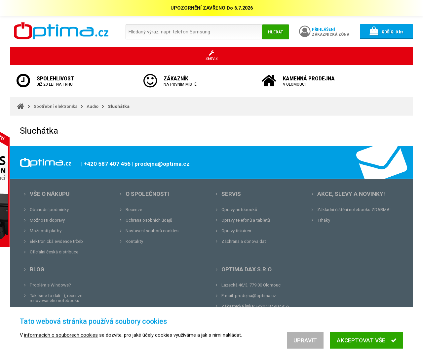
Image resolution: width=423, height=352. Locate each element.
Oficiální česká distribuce (54, 251)
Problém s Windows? (50, 285)
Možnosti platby (45, 230)
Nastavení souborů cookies (152, 230)
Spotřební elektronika (55, 106)
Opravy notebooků (239, 209)
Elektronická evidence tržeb (56, 241)
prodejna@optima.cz (255, 295)
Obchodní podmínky (49, 209)
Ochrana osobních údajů (149, 220)
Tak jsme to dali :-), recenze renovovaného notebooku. (56, 298)
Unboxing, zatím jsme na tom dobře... (66, 311)
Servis (231, 194)
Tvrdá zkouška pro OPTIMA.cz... (61, 321)
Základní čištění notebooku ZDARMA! (354, 209)
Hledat (275, 31)
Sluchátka (119, 106)
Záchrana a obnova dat (243, 241)
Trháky (323, 220)
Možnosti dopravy (47, 220)
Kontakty (134, 241)
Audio (92, 106)
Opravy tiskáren (236, 230)
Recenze (134, 209)
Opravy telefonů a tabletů (245, 220)
